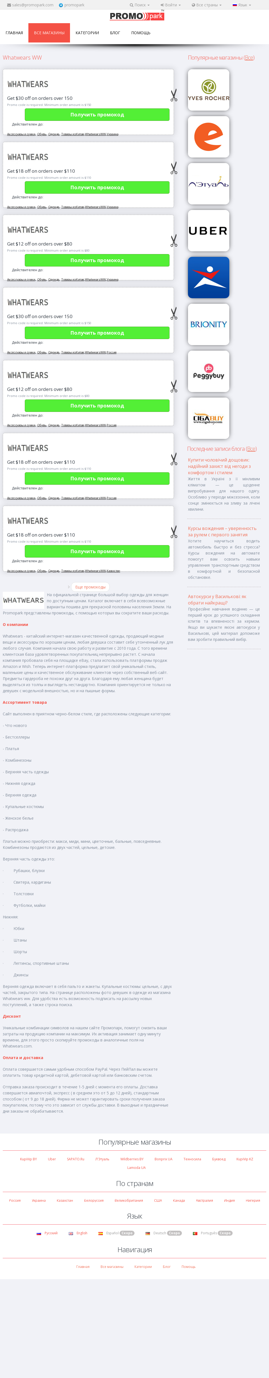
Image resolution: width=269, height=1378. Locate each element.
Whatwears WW (95, 134)
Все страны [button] (207, 4)
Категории (87, 32)
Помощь (140, 32)
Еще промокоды (90, 587)
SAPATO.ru (75, 1159)
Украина (112, 134)
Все (249, 57)
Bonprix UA (164, 1159)
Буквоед (218, 1159)
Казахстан (113, 571)
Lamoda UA (136, 1167)
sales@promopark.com (32, 4)
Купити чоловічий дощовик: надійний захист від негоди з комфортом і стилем (219, 466)
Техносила (192, 1159)
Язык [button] (242, 4)
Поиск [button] (140, 4)
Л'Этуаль (102, 1159)
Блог (115, 32)
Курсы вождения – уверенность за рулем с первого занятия (222, 531)
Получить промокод (97, 114)
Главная (14, 32)
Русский (47, 1233)
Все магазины (49, 32)
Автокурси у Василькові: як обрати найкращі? (217, 599)
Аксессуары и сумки (21, 134)
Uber (52, 1159)
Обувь (41, 134)
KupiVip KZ (244, 1159)
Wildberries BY (132, 1159)
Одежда (53, 134)
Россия (111, 352)
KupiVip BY (28, 1159)
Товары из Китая (72, 134)
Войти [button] (171, 4)
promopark (74, 4)
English (78, 1233)
